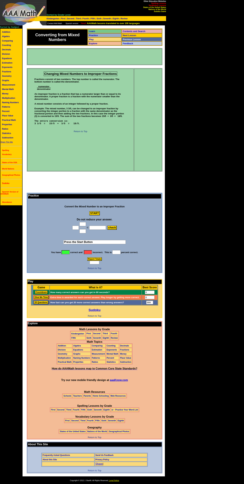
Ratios (5, 129)
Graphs (5, 80)
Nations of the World (157, 9)
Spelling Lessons (158, 3)
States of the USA (9, 162)
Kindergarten (53, 18)
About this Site (50, 459)
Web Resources (118, 396)
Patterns (6, 107)
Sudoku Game (160, 11)
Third (78, 18)
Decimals (6, 49)
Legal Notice (114, 480)
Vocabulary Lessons (157, 5)
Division (6, 54)
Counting (6, 45)
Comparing (7, 41)
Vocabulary (7, 154)
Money (5, 93)
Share (99, 463)
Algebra (6, 36)
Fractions (6, 71)
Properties (7, 124)
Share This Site (7, 142)
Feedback (128, 43)
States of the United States (154, 7)
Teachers (77, 396)
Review (124, 18)
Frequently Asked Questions (56, 455)
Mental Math (8, 89)
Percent (5, 111)
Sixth (99, 18)
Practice (93, 35)
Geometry (7, 76)
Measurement (8, 85)
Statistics (6, 133)
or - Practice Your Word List (124, 410)
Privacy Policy (102, 459)
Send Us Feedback (104, 455)
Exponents (7, 67)
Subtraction (7, 138)
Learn (92, 31)
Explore (93, 43)
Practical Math (9, 120)
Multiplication (8, 98)
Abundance (7, 202)
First (63, 18)
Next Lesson (129, 35)
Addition (6, 32)
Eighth (115, 18)
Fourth (86, 18)
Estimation (7, 63)
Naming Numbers (10, 102)
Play (91, 39)
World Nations (8, 169)
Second (70, 18)
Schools (67, 396)
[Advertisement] (89, 56)
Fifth (93, 18)
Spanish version (72, 23)
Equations (7, 58)
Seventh (107, 18)
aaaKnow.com (119, 380)
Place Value (7, 116)
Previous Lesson (132, 39)
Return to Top (80, 131)
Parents (87, 396)
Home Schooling (101, 396)
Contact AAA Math (54, 23)
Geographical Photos (11, 175)
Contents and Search (134, 31)
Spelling (5, 150)
